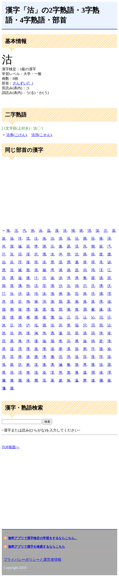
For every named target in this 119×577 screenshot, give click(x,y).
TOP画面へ (10, 447)
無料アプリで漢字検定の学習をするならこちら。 (43, 538)
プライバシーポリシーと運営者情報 (32, 559)
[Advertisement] (59, 192)
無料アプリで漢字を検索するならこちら (36, 546)
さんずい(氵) (23, 83)
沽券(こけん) (16, 135)
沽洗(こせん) (41, 135)
